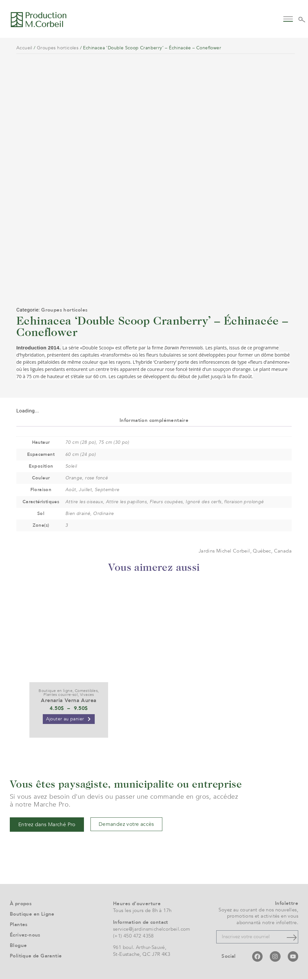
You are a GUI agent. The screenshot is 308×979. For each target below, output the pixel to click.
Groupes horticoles (57, 48)
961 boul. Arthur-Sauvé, (139, 947)
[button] (288, 18)
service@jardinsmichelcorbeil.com (151, 929)
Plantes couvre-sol (60, 694)
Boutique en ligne (56, 690)
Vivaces (87, 694)
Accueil (24, 48)
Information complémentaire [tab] (154, 420)
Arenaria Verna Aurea (68, 700)
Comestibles (86, 690)
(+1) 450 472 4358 (133, 936)
